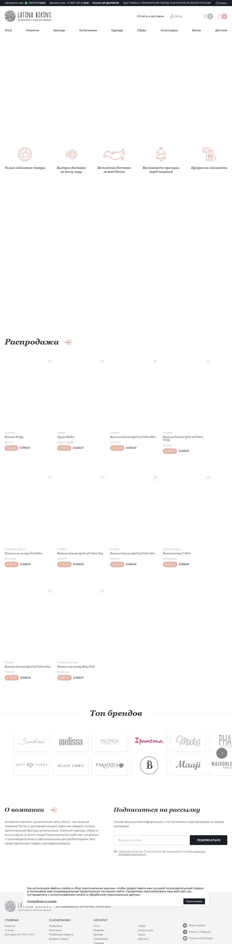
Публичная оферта (61, 915)
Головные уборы (15, 532)
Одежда (117, 30)
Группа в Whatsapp (201, 918)
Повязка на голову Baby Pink (70, 644)
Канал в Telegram (200, 912)
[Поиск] (221, 3)
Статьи (9, 910)
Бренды (59, 30)
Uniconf (103, 437)
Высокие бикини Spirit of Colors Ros (119, 430)
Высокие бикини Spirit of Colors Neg (72, 538)
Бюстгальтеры (155, 532)
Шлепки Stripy (14, 428)
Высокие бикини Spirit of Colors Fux (119, 538)
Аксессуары (169, 30)
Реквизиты (55, 906)
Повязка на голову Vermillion (23, 536)
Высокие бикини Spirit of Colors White (166, 430)
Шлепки (10, 424)
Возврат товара (59, 919)
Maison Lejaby (60, 433)
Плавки (103, 424)
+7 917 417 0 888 (78, 3)
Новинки (32, 30)
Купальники (88, 30)
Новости (10, 906)
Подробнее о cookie (42, 901)
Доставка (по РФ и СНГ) (19, 915)
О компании (24, 790)
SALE (8, 30)
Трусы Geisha (60, 428)
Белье (196, 30)
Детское (221, 30)
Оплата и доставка (150, 16)
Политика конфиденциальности (114, 932)
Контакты (55, 910)
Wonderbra (153, 541)
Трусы (55, 424)
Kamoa (9, 433)
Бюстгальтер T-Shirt (160, 536)
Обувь (141, 30)
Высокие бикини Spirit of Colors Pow (25, 646)
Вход (178, 16)
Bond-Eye (10, 541)
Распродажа (32, 341)
